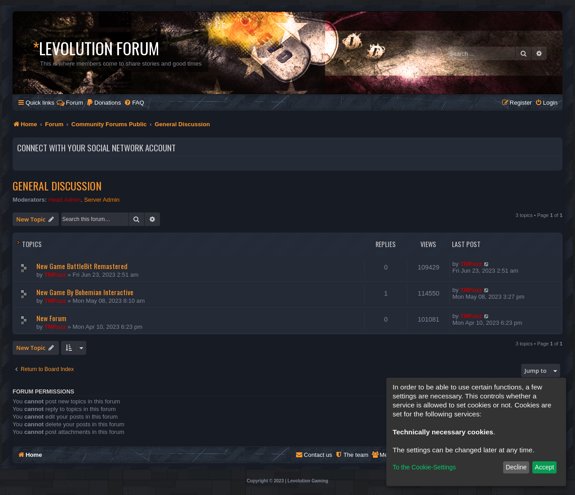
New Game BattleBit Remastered (82, 266)
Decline (516, 467)
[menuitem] (103, 102)
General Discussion (57, 185)
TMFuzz (55, 274)
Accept (544, 467)
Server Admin (101, 199)
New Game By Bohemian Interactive (84, 292)
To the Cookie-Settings (424, 467)
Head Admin (65, 199)
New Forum (51, 318)
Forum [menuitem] (70, 102)
